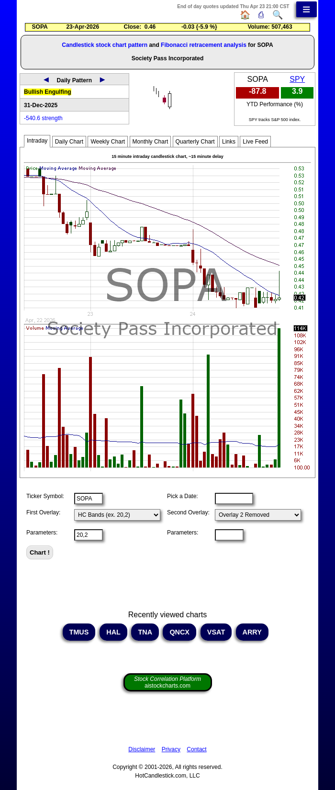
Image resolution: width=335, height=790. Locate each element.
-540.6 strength (43, 118)
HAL (113, 632)
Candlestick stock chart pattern (104, 45)
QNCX (179, 632)
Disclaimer (141, 749)
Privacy (171, 749)
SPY (297, 79)
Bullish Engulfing (47, 92)
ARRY (252, 632)
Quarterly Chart (195, 141)
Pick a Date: (182, 496)
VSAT (216, 632)
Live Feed (255, 141)
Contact (196, 749)
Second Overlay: (188, 512)
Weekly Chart (107, 141)
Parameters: (41, 532)
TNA (145, 632)
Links (228, 141)
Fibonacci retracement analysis (203, 45)
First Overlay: (43, 512)
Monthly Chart (150, 141)
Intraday (37, 140)
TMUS (79, 632)
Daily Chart (69, 141)
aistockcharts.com (167, 682)
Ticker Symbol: (45, 496)
